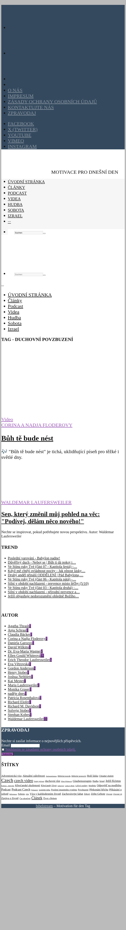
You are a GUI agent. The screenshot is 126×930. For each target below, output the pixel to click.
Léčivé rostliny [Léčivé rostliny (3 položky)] (81, 786)
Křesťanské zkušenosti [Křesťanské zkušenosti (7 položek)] (27, 785)
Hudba (15, 204)
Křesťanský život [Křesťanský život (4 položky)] (49, 785)
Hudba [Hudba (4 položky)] (96, 781)
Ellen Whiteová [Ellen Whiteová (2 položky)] (66, 781)
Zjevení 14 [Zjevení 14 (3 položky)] (117, 794)
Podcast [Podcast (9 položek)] (6, 789)
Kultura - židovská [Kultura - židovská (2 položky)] (7, 786)
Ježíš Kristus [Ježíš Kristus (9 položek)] (113, 781)
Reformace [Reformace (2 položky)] (13, 794)
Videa (14, 198)
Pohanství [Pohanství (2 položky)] (34, 790)
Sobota (16, 210)
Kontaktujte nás (31, 107)
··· (9, 221)
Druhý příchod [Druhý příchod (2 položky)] (39, 781)
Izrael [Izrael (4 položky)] (102, 781)
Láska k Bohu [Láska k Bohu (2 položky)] (70, 786)
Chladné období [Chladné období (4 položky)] (106, 776)
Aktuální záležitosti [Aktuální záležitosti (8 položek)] (33, 775)
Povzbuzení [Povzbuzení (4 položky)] (83, 790)
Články (16, 187)
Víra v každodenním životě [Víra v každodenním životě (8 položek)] (45, 793)
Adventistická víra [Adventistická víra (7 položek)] (11, 775)
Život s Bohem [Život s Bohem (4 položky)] (50, 798)
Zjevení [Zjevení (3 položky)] (109, 794)
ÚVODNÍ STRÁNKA (26, 181)
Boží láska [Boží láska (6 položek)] (92, 775)
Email (5, 745)
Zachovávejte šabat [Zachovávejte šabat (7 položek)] (72, 793)
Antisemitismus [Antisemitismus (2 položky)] (51, 776)
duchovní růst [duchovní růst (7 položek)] (52, 781)
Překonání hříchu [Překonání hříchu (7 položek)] (98, 789)
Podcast (17, 193)
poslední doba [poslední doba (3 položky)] (44, 790)
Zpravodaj (22, 113)
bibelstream (44, 806)
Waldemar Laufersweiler (36, 502)
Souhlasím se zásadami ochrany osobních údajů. (41, 749)
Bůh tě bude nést (27, 438)
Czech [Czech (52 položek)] (7, 780)
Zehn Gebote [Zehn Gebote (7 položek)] (98, 793)
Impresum (21, 96)
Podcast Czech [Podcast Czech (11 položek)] (21, 789)
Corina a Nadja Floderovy (36, 425)
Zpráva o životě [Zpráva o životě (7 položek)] (10, 798)
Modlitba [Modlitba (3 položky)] (92, 786)
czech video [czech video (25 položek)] (23, 780)
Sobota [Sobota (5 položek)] (21, 793)
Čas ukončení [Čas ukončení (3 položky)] (25, 798)
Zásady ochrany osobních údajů (52, 101)
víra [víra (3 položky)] (27, 794)
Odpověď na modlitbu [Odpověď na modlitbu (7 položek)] (109, 785)
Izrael (15, 216)
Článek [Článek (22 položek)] (36, 798)
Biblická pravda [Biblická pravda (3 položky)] (64, 776)
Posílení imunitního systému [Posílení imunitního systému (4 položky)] (64, 790)
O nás (15, 90)
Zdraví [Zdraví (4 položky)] (87, 794)
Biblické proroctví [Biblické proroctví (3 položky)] (78, 776)
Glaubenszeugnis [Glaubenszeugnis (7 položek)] (82, 781)
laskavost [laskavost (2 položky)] (60, 786)
